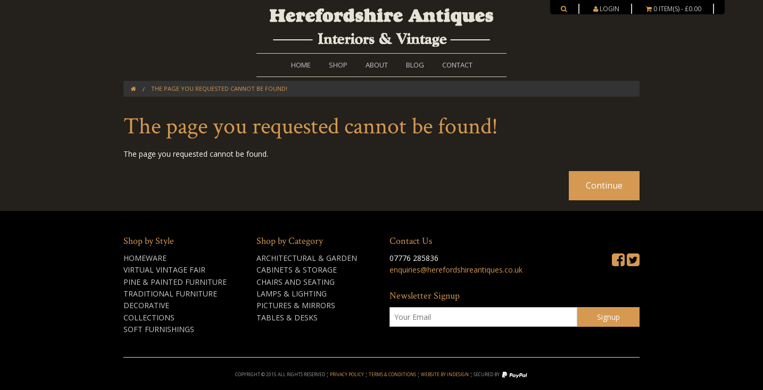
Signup (608, 317)
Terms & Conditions (392, 374)
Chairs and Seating (295, 282)
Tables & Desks (287, 317)
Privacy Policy (347, 374)
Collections (149, 317)
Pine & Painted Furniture (175, 282)
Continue (604, 185)
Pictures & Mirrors (295, 305)
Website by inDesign (445, 374)
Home (301, 65)
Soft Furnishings (158, 329)
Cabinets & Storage (296, 270)
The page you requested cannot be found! (219, 88)
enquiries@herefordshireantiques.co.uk (456, 270)
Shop (338, 65)
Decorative (146, 305)
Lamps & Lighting (291, 294)
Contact (457, 65)
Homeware (145, 258)
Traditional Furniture (170, 294)
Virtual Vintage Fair (164, 270)
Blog (415, 65)
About (377, 65)
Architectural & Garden (306, 258)
